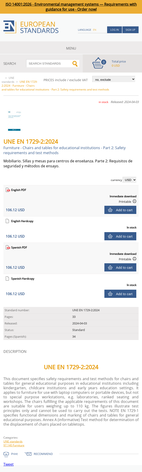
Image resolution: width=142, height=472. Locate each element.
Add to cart (124, 210)
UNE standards (8, 80)
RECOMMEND (43, 454)
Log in (114, 29)
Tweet (8, 464)
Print (14, 454)
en (94, 29)
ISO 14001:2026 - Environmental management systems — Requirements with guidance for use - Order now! (71, 7)
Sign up (130, 29)
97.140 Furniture (13, 445)
